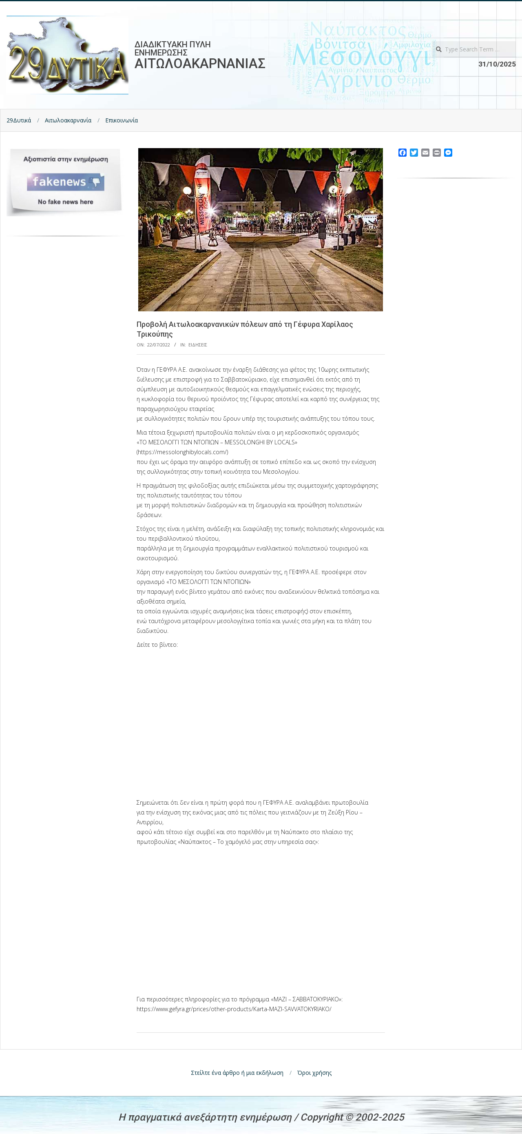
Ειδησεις (197, 345)
